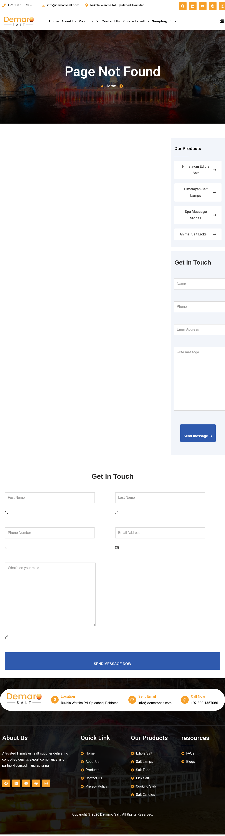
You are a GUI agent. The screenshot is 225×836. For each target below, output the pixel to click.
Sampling (159, 21)
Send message (198, 437)
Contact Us (111, 21)
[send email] (132, 701)
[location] (55, 701)
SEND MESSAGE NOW (112, 665)
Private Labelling (135, 21)
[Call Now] (185, 701)
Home (54, 21)
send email (147, 698)
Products (89, 21)
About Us (68, 21)
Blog (173, 21)
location (68, 698)
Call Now (198, 698)
